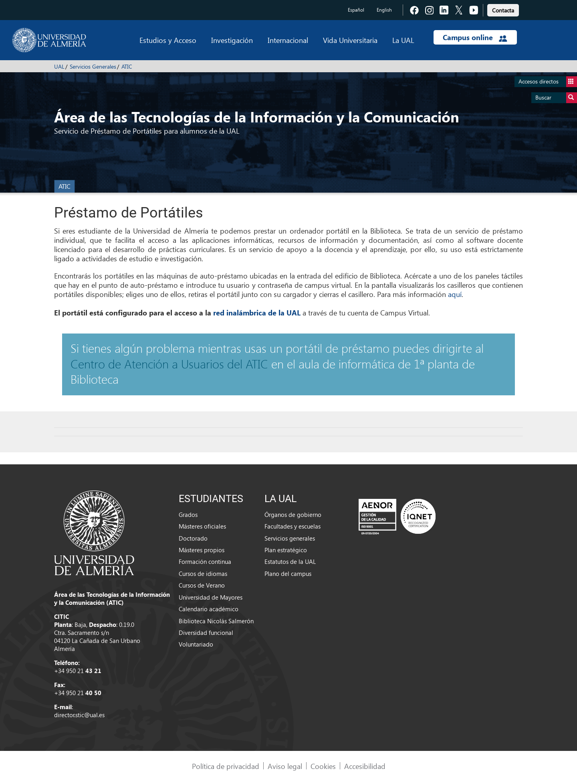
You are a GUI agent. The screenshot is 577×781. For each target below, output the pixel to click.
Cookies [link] (323, 766)
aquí (455, 294)
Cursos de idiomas (203, 573)
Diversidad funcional (206, 632)
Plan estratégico (285, 550)
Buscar (556, 97)
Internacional (288, 40)
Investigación (232, 40)
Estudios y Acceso (167, 40)
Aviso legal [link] (285, 766)
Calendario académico (208, 609)
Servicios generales (289, 538)
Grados (188, 514)
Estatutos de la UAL (290, 561)
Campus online (475, 37)
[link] (503, 9)
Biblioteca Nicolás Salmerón (216, 621)
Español (356, 10)
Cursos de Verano (202, 585)
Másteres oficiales (202, 526)
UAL (59, 66)
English (384, 10)
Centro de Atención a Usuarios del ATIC (169, 363)
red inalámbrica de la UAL (257, 312)
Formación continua (205, 561)
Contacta (503, 10)
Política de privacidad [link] (225, 766)
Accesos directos (547, 81)
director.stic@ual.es (79, 715)
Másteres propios (201, 550)
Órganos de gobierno (292, 514)
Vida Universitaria (350, 40)
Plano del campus (287, 573)
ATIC (126, 66)
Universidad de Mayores (210, 597)
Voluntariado (196, 644)
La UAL (403, 40)
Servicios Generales (93, 66)
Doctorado (193, 538)
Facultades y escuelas (292, 526)
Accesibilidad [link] (364, 766)
